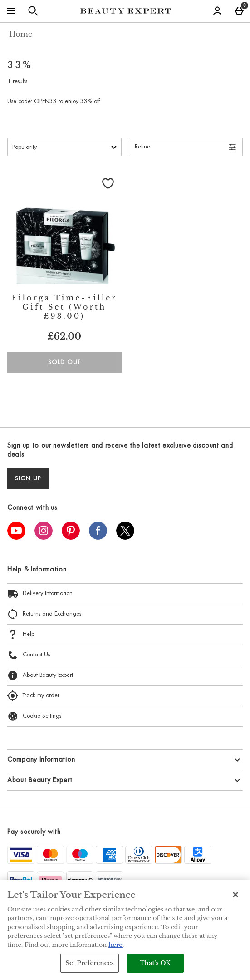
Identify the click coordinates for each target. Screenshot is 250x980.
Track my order (33, 695)
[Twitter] (125, 537)
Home (20, 34)
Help (20, 634)
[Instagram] (43, 537)
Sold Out (64, 362)
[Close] (235, 895)
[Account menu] (217, 11)
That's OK (155, 963)
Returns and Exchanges (44, 614)
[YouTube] (16, 537)
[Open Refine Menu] (186, 147)
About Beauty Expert (40, 675)
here (115, 945)
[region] (125, 930)
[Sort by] (64, 147)
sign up (28, 479)
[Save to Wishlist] (108, 183)
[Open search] (33, 11)
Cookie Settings (34, 716)
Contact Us (28, 655)
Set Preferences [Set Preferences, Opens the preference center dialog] (89, 963)
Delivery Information (40, 593)
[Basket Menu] (239, 11)
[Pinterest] (71, 537)
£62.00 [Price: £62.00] (64, 336)
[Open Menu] (11, 11)
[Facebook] (98, 537)
